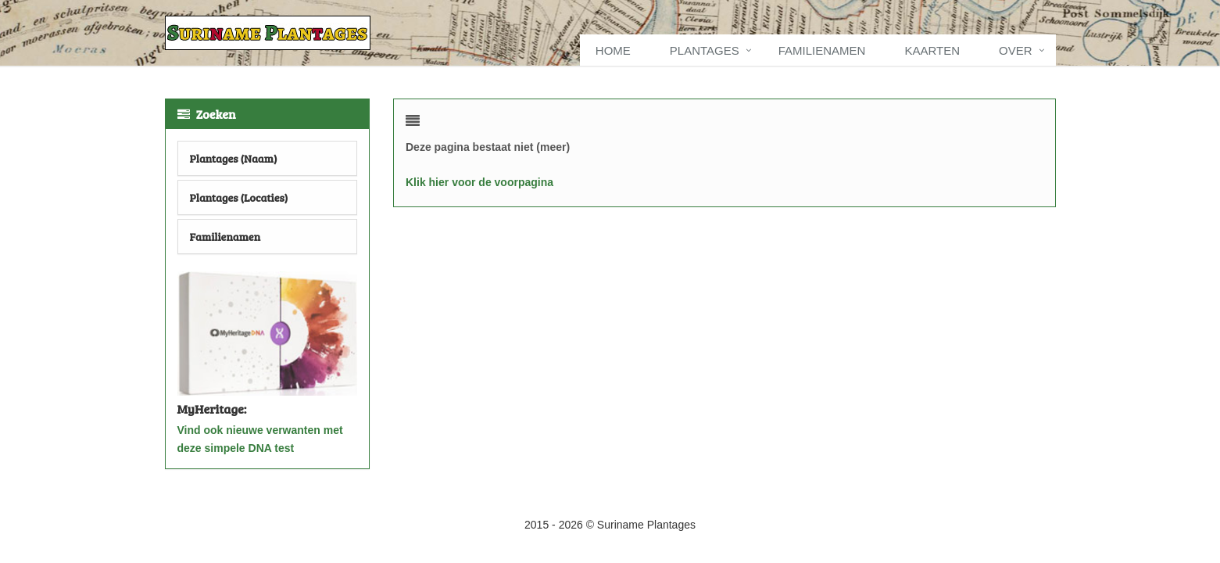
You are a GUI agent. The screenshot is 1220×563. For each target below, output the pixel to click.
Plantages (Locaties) (239, 197)
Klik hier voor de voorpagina (479, 182)
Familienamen (822, 50)
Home (613, 50)
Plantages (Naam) (233, 158)
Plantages (704, 50)
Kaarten (932, 50)
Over (1015, 50)
